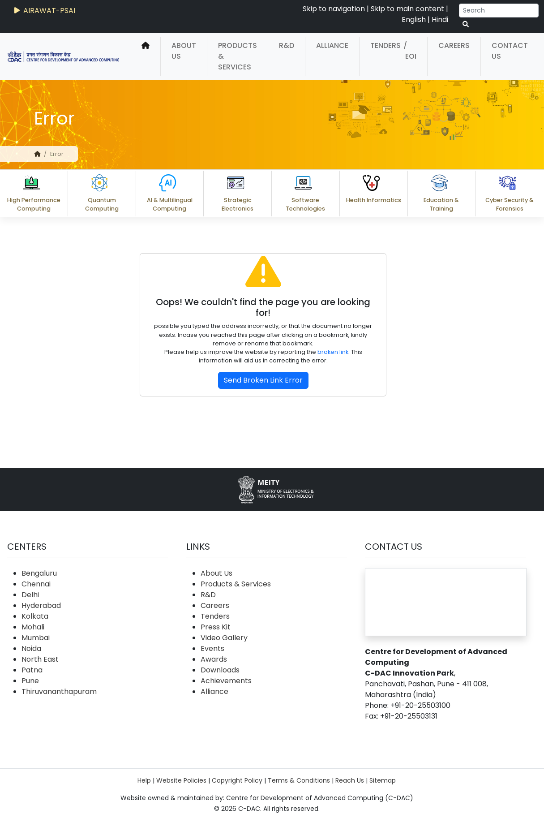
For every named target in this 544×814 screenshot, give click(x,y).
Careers (454, 45)
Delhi (30, 595)
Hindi (440, 19)
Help (144, 780)
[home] (145, 56)
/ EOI (409, 50)
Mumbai (35, 638)
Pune (30, 681)
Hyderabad (41, 605)
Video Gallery (224, 638)
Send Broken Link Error (263, 380)
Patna (32, 670)
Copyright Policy (237, 780)
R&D (286, 45)
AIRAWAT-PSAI (44, 10)
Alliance (332, 45)
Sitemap (382, 780)
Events (212, 648)
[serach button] (465, 24)
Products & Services (237, 56)
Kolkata (34, 616)
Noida (31, 648)
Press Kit (216, 627)
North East (40, 659)
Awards (214, 659)
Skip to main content (407, 9)
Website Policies (181, 780)
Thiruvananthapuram (59, 691)
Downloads (220, 670)
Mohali (32, 627)
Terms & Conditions (299, 780)
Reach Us (349, 780)
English (414, 19)
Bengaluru (39, 573)
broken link (332, 352)
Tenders (385, 45)
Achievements (226, 681)
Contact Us (510, 50)
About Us (183, 50)
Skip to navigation (334, 9)
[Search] (499, 10)
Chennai (36, 584)
